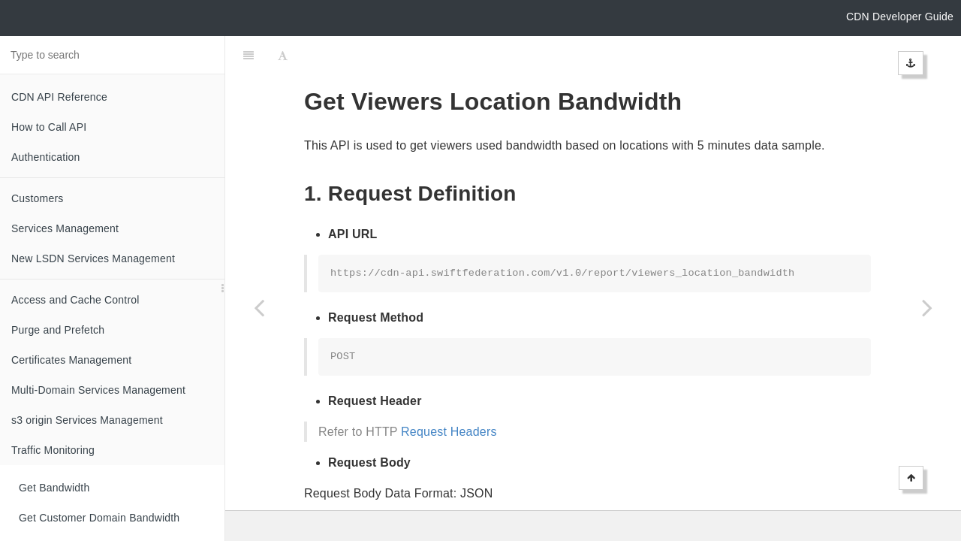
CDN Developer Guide (899, 17)
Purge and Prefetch (57, 330)
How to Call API (48, 127)
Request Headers (449, 394)
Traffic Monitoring (53, 450)
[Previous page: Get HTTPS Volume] (259, 307)
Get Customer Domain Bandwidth (99, 518)
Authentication (45, 157)
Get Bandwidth (54, 488)
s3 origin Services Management (87, 420)
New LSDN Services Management (93, 258)
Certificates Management (71, 360)
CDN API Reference (59, 97)
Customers (37, 198)
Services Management (65, 228)
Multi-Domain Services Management (98, 390)
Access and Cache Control (75, 300)
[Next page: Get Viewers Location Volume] (927, 307)
